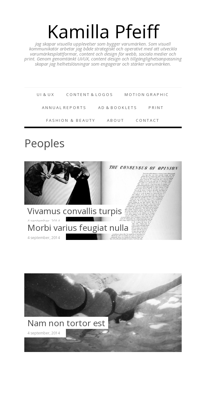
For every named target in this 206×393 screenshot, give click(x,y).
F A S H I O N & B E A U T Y (70, 120)
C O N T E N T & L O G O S (89, 94)
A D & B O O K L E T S (117, 107)
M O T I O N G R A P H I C (146, 94)
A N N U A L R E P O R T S (64, 107)
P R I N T (156, 107)
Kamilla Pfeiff (103, 31)
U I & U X (45, 94)
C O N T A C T (147, 120)
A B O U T (115, 120)
